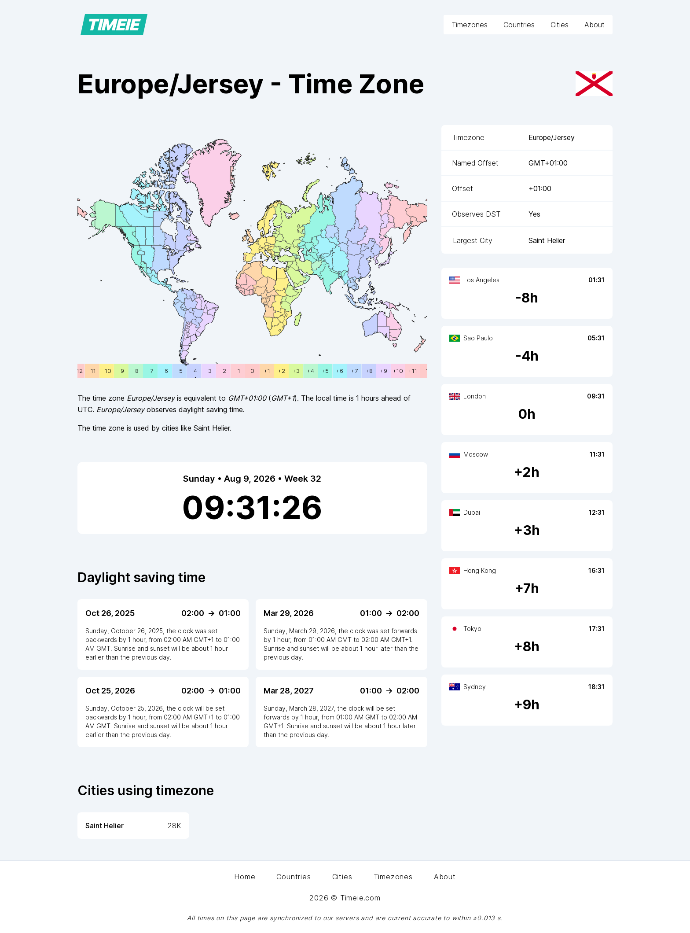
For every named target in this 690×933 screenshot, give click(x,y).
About (594, 24)
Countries (519, 24)
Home (244, 876)
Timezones (469, 24)
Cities (560, 24)
